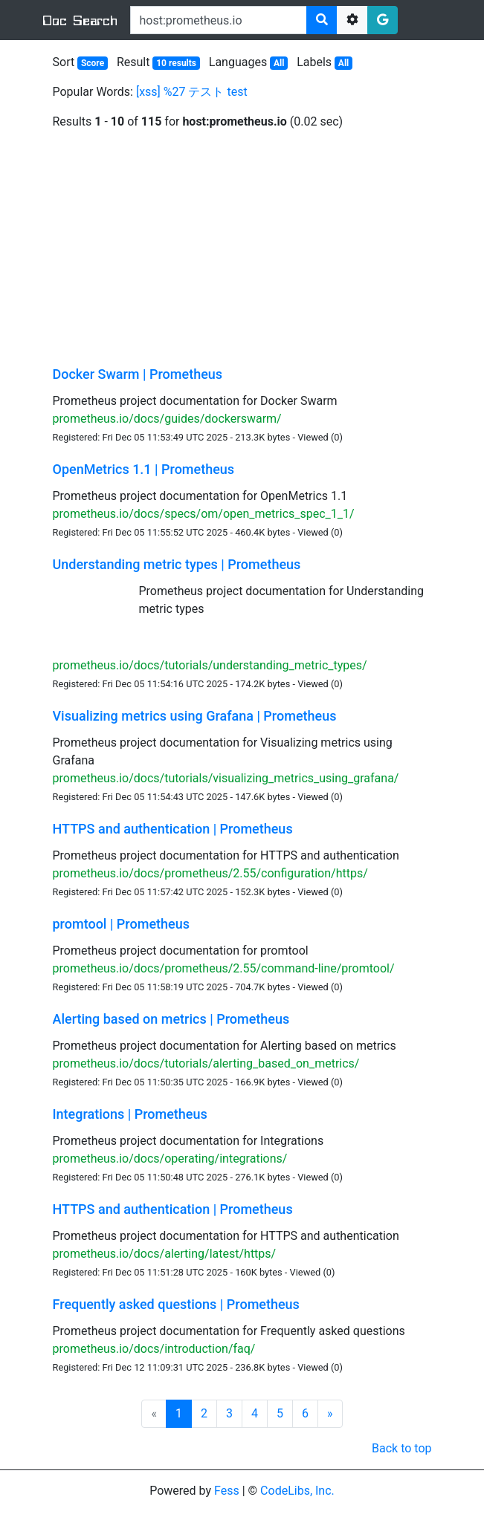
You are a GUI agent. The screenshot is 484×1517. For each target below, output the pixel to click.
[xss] (148, 92)
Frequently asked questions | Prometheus (176, 1304)
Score (92, 63)
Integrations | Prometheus (130, 1114)
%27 (175, 92)
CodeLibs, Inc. (297, 1491)
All (279, 63)
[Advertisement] (242, 247)
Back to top (401, 1448)
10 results (176, 63)
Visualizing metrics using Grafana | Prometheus (195, 716)
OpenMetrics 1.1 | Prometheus (144, 469)
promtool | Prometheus (121, 924)
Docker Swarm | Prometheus (138, 374)
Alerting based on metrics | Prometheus (171, 1019)
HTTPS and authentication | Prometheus (173, 829)
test (237, 92)
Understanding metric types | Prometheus (177, 564)
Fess (226, 1491)
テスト (206, 92)
